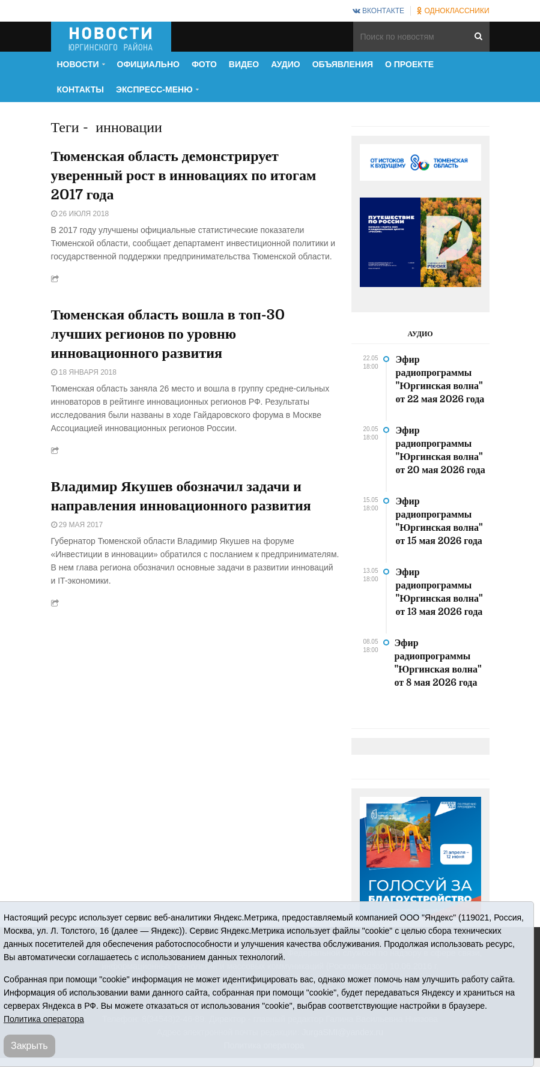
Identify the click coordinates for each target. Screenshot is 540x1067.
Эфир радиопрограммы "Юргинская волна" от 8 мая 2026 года (438, 663)
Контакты (80, 89)
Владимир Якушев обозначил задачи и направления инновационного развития (181, 496)
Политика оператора (44, 1019)
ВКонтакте (378, 11)
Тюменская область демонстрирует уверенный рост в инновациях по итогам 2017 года (184, 175)
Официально (148, 64)
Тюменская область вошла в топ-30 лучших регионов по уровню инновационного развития (168, 333)
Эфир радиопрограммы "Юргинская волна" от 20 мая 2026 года (440, 450)
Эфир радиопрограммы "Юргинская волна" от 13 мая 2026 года (439, 592)
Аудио (285, 64)
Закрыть (29, 1046)
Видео (244, 64)
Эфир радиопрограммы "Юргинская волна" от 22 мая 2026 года (440, 379)
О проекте (409, 64)
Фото (204, 64)
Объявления (342, 64)
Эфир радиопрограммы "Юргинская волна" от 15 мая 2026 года (439, 521)
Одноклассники (453, 11)
